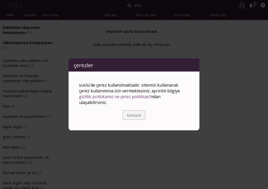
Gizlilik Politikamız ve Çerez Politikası (114, 96)
